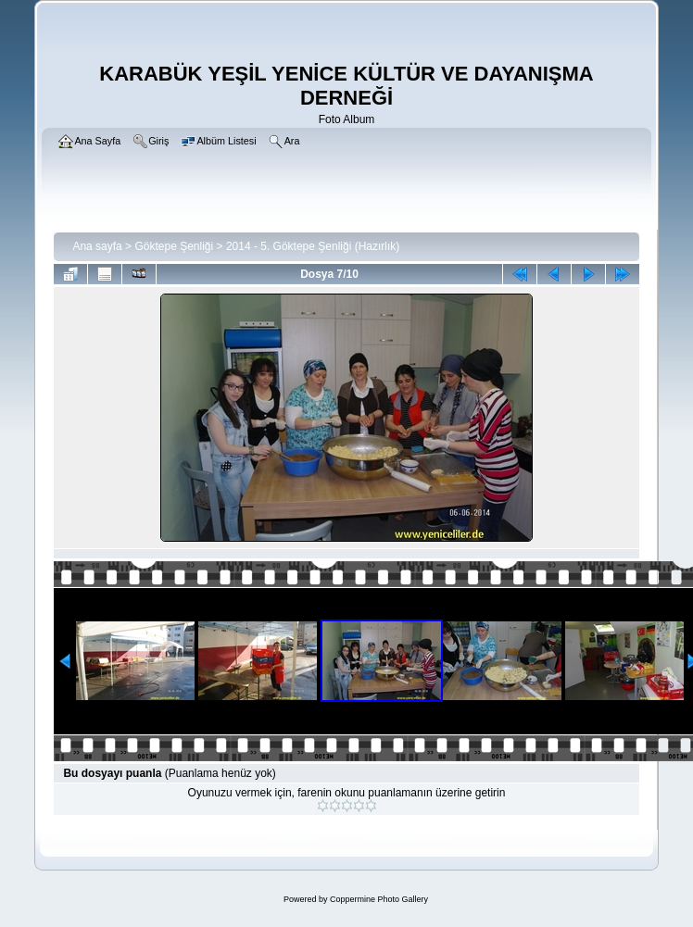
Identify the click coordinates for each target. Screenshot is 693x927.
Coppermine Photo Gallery (379, 899)
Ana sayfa (96, 246)
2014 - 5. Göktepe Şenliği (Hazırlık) (312, 246)
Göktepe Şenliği (173, 246)
